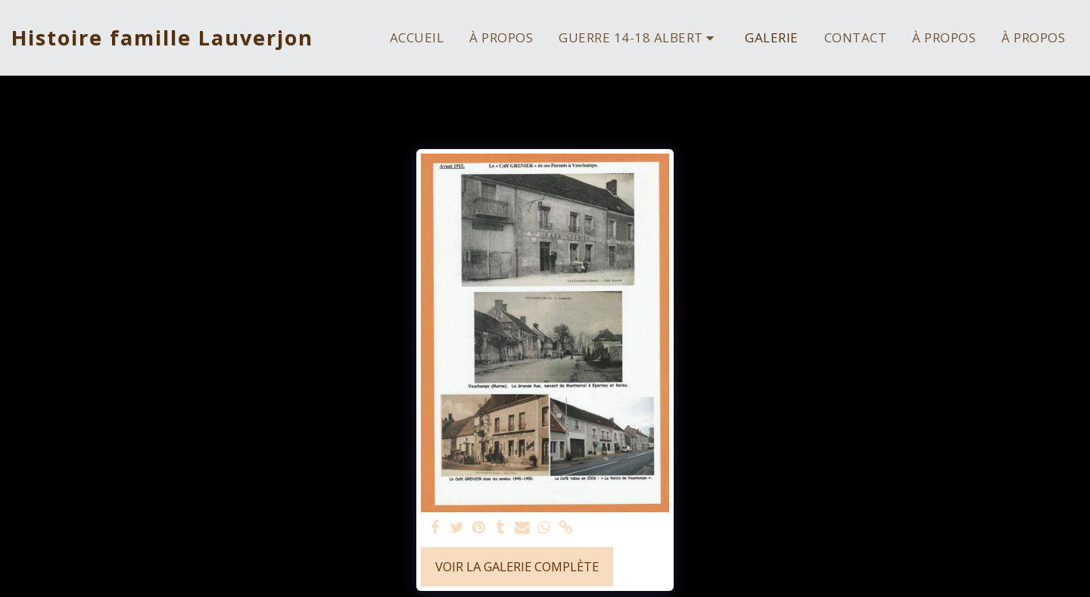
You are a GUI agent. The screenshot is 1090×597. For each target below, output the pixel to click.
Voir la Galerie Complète (517, 566)
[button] (638, 37)
